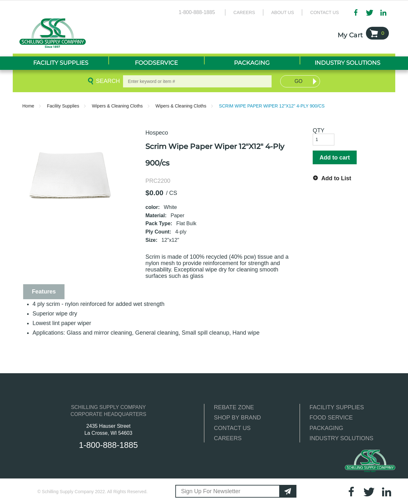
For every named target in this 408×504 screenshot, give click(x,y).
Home (28, 105)
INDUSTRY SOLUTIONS (341, 438)
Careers (244, 12)
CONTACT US (232, 428)
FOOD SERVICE (331, 417)
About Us (282, 12)
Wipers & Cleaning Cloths (117, 105)
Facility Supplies (63, 105)
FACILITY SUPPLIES (337, 407)
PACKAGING (326, 428)
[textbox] (197, 81)
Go (298, 81)
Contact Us (324, 12)
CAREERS (228, 438)
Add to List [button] (336, 178)
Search (107, 81)
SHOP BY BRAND (237, 417)
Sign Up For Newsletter (210, 491)
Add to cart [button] (334, 157)
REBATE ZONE (234, 407)
